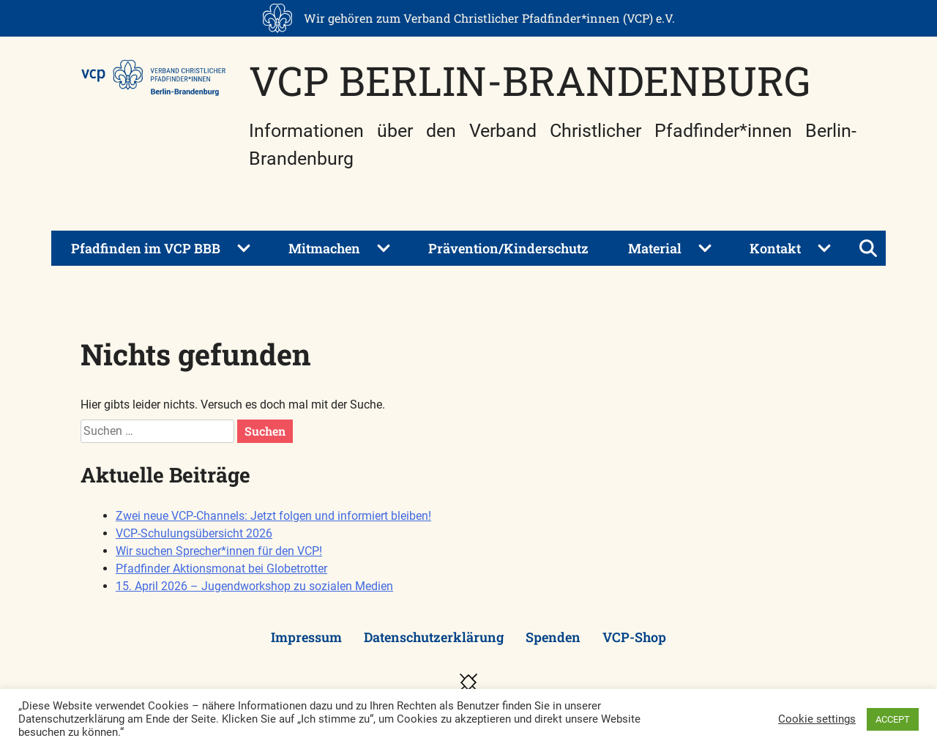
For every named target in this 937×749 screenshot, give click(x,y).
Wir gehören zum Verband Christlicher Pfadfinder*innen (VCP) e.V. (489, 18)
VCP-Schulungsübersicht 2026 (194, 533)
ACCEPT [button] (893, 719)
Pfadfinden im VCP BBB (145, 248)
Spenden (553, 637)
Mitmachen (324, 248)
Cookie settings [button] (817, 719)
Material (655, 248)
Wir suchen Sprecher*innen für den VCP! (219, 551)
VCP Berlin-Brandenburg (529, 80)
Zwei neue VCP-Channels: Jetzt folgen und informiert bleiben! (273, 516)
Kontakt (775, 248)
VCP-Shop (634, 637)
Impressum (306, 637)
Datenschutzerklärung (434, 637)
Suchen (264, 431)
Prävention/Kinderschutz (508, 248)
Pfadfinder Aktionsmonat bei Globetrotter (221, 568)
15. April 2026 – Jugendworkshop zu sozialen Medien (254, 586)
